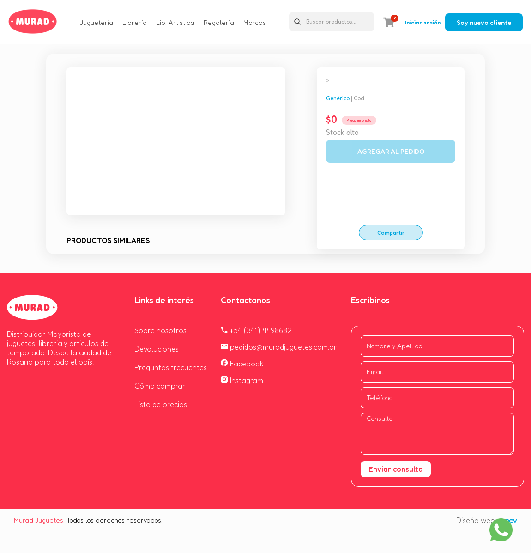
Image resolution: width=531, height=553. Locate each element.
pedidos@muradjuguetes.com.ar (279, 347)
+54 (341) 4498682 (256, 330)
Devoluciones (156, 348)
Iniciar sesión (423, 22)
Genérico (338, 98)
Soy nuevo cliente (484, 22)
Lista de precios (160, 404)
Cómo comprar (159, 385)
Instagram (242, 380)
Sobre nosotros (160, 330)
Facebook (242, 363)
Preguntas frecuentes (170, 367)
